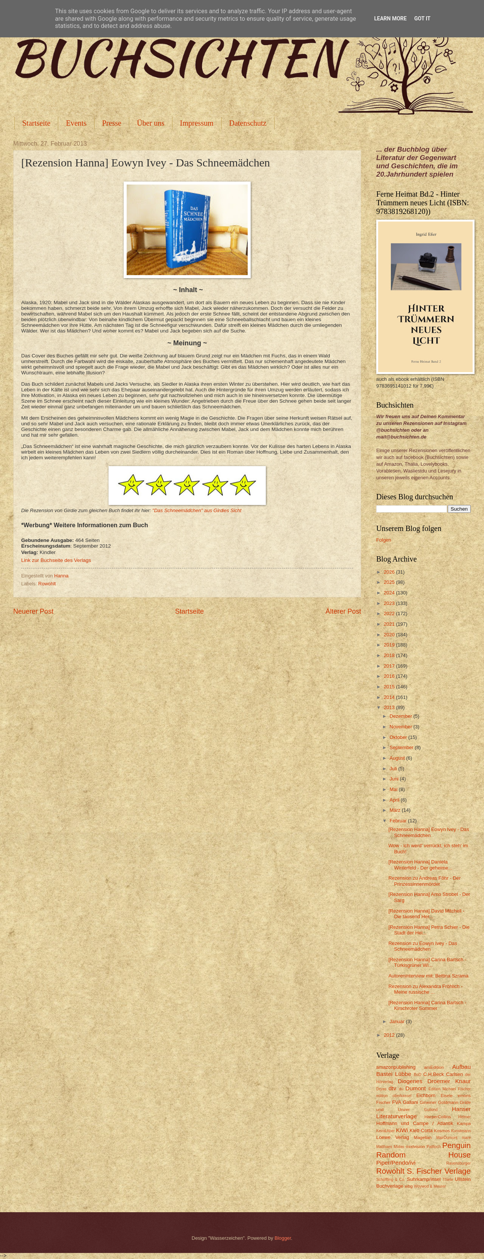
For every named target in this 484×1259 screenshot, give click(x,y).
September (402, 747)
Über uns (150, 123)
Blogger (283, 1238)
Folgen (383, 540)
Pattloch (434, 1147)
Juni (394, 779)
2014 (390, 697)
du (401, 1089)
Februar (398, 820)
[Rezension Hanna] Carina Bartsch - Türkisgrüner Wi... (427, 962)
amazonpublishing (396, 1067)
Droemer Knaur (449, 1081)
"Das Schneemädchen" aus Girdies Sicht (196, 510)
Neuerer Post (33, 611)
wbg (409, 1186)
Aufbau (461, 1067)
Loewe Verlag (392, 1137)
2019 (390, 645)
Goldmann (448, 1102)
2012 (390, 1035)
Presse (111, 123)
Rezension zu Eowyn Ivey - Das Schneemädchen (422, 946)
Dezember (401, 716)
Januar (397, 1021)
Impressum (197, 123)
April (394, 800)
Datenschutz (248, 123)
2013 (390, 707)
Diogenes (410, 1081)
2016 (390, 676)
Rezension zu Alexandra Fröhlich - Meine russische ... (425, 989)
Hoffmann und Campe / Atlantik (414, 1123)
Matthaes (384, 1147)
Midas (399, 1147)
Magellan (422, 1137)
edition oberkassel (393, 1096)
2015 (390, 687)
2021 (390, 624)
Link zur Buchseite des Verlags (56, 560)
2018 (390, 655)
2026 (390, 572)
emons (464, 1095)
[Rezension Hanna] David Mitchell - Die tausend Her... (426, 913)
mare (466, 1138)
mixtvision (415, 1146)
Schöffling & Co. (390, 1179)
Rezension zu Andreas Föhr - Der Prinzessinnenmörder (424, 881)
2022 (390, 613)
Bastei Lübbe (393, 1074)
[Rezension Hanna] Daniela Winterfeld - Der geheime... (420, 864)
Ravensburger (458, 1163)
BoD (417, 1075)
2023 (390, 603)
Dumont (415, 1088)
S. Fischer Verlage (439, 1171)
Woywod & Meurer (430, 1186)
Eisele (447, 1095)
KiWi (402, 1130)
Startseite (36, 123)
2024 (390, 593)
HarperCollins (438, 1116)
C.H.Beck (433, 1074)
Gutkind (431, 1110)
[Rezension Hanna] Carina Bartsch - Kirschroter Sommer (427, 1005)
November (401, 727)
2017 (390, 666)
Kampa (464, 1123)
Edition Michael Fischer (449, 1089)
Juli (393, 768)
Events (76, 123)
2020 (390, 634)
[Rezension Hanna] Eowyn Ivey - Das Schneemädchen (428, 832)
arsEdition (434, 1067)
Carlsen (454, 1074)
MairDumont (447, 1138)
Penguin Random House (423, 1150)
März (395, 810)
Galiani (410, 1102)
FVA (396, 1102)
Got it (422, 18)
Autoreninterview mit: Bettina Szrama (428, 976)
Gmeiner (428, 1102)
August (397, 758)
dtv (392, 1088)
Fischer (383, 1102)
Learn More (390, 18)
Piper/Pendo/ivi (396, 1162)
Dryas (381, 1089)
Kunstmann (461, 1131)
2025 (390, 582)
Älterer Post (343, 611)
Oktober (398, 737)
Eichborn (426, 1095)
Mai (394, 789)
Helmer (464, 1117)
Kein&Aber (385, 1131)
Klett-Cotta (421, 1130)
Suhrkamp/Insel (424, 1179)
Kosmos (442, 1130)
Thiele (447, 1179)
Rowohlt (47, 583)
